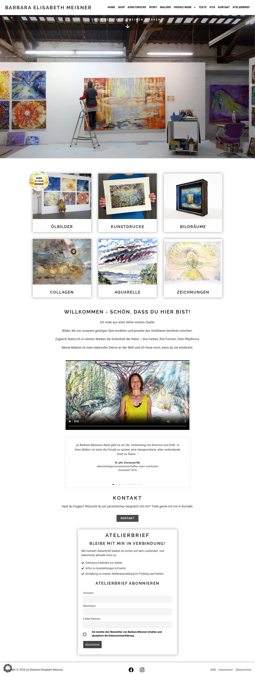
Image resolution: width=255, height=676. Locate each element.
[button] (4, 85)
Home (111, 7)
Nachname (89, 605)
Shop (121, 7)
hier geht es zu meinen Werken (127, 19)
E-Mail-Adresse (91, 618)
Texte (203, 7)
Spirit (153, 7)
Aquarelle (128, 292)
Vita (212, 7)
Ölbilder (62, 226)
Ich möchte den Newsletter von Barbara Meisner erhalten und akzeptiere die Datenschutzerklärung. (127, 633)
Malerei (165, 7)
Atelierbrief (241, 7)
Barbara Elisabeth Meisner (48, 7)
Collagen (62, 292)
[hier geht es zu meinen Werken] (127, 26)
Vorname (88, 593)
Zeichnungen (193, 292)
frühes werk (185, 7)
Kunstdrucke (137, 7)
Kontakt (224, 7)
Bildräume (193, 226)
